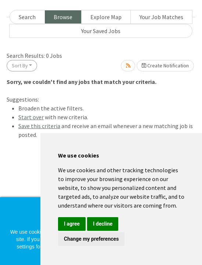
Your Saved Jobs (100, 31)
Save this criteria (39, 126)
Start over (31, 117)
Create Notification (165, 65)
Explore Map (106, 17)
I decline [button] (102, 224)
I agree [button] (72, 224)
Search (27, 17)
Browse (63, 17)
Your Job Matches (161, 17)
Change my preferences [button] (91, 239)
